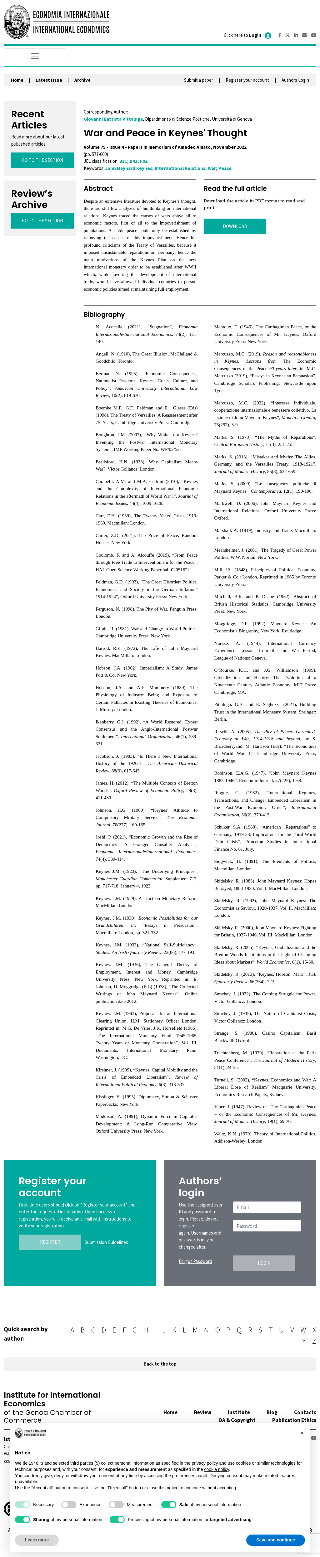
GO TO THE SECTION (42, 160)
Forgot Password (195, 1261)
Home (17, 80)
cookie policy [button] (216, 1469)
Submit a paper (198, 80)
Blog (272, 1412)
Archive (82, 80)
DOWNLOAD (235, 226)
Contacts (305, 1412)
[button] (302, 1433)
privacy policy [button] (205, 1463)
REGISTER (50, 1242)
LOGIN (264, 1263)
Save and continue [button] (275, 1539)
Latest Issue (49, 80)
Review (202, 1412)
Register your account (247, 80)
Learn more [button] (37, 1539)
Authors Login (295, 80)
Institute (239, 1412)
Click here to (248, 35)
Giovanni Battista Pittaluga (113, 119)
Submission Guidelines (106, 1242)
